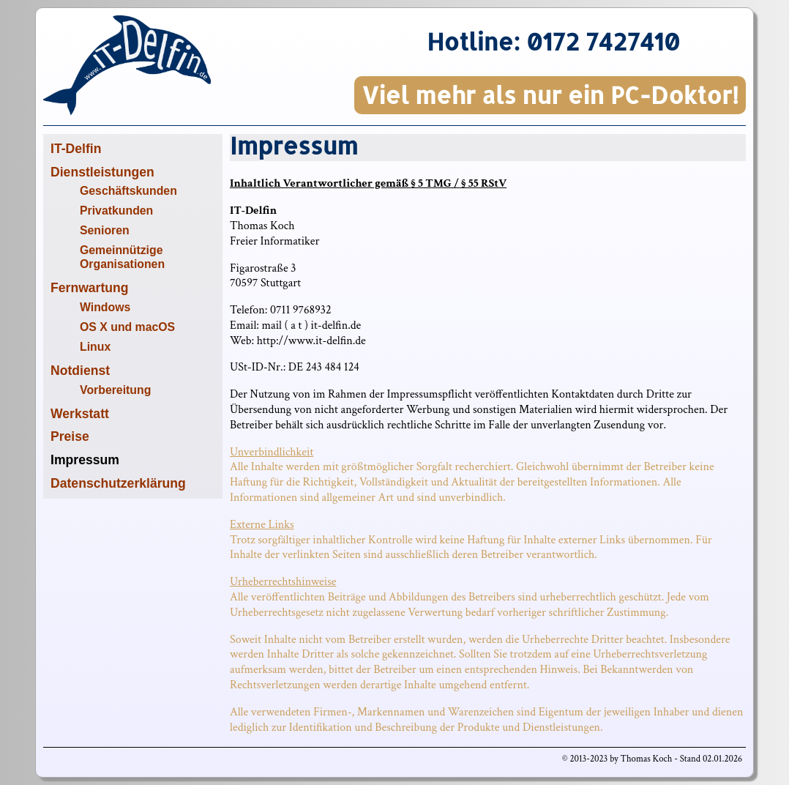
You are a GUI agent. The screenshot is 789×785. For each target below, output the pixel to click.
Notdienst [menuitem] (80, 370)
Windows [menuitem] (105, 307)
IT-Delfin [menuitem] (76, 148)
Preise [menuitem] (70, 436)
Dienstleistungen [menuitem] (102, 172)
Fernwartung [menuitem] (90, 287)
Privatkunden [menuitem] (116, 210)
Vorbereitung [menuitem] (115, 390)
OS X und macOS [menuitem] (127, 327)
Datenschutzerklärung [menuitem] (118, 483)
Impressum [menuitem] (85, 460)
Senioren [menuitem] (105, 230)
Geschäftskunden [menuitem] (128, 191)
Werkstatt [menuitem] (80, 413)
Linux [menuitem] (95, 347)
